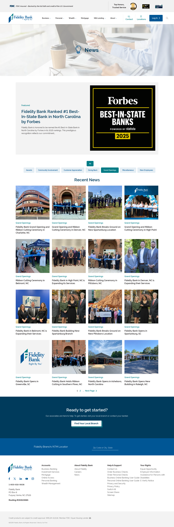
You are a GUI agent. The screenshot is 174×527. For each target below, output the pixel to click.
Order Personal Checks (117, 475)
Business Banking (49, 469)
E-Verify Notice (147, 480)
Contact (129, 19)
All (90, 164)
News (77, 475)
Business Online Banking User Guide (123, 478)
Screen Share (113, 492)
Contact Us (112, 469)
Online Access (48, 478)
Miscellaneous (128, 170)
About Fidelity (80, 469)
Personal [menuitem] (58, 18)
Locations (141, 19)
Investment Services (50, 472)
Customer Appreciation (73, 170)
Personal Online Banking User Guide (123, 480)
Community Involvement (48, 170)
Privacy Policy (113, 486)
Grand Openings (110, 170)
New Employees (146, 170)
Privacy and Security (116, 483)
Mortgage (46, 475)
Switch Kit (111, 489)
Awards (29, 170)
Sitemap (111, 495)
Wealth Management (51, 483)
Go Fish (44, 522)
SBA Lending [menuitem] (99, 18)
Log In (156, 18)
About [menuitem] (112, 18)
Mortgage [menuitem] (85, 18)
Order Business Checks (117, 472)
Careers (77, 472)
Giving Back (92, 170)
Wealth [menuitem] (72, 18)
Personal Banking (49, 480)
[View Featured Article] (122, 150)
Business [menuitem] (45, 18)
